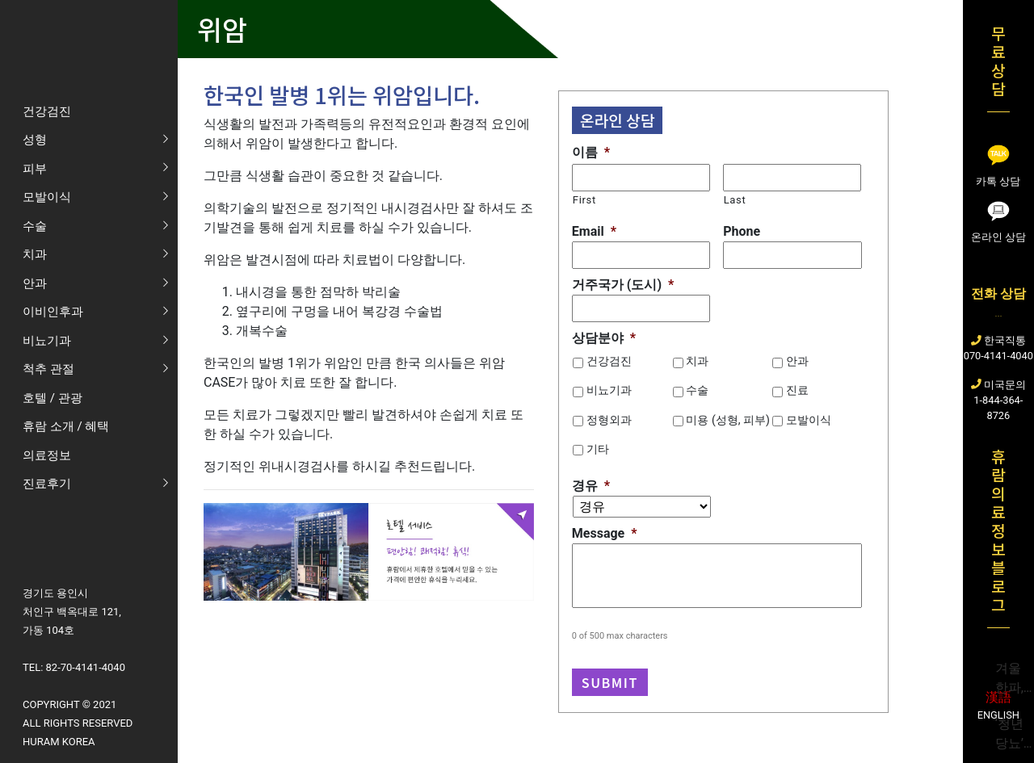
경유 (591, 485)
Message (604, 533)
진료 (797, 390)
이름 (591, 152)
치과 (697, 360)
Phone (741, 231)
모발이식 (808, 419)
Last (735, 200)
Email (594, 231)
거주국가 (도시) (623, 284)
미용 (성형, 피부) (727, 419)
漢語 (998, 697)
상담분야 (604, 338)
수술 (697, 390)
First (584, 200)
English (998, 715)
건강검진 (609, 360)
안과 (797, 360)
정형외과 (609, 419)
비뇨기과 (609, 390)
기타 (597, 448)
